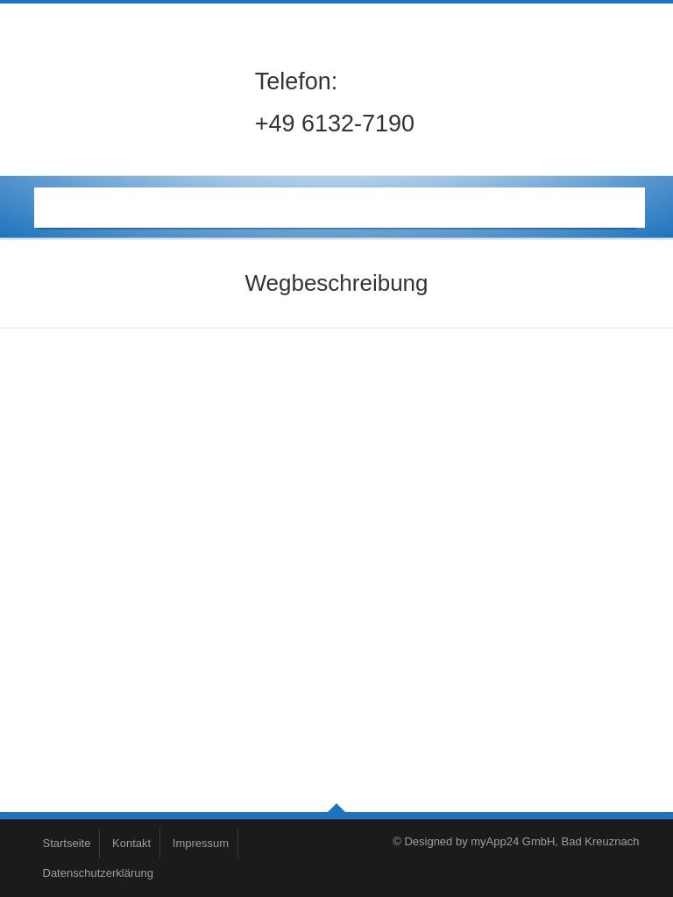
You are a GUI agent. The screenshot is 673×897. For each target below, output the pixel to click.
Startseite (67, 843)
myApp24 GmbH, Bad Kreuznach (555, 841)
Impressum (201, 843)
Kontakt (131, 843)
